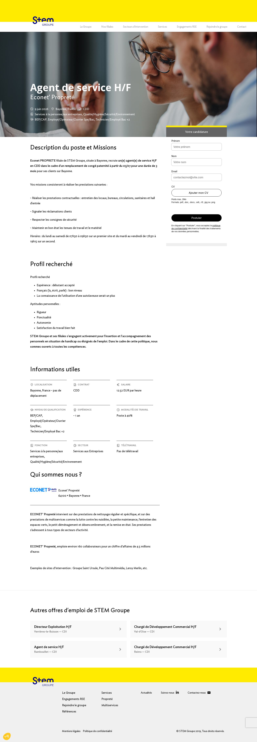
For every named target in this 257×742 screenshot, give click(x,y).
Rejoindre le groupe (217, 26)
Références (69, 711)
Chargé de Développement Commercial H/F (165, 627)
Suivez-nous (167, 692)
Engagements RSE (187, 26)
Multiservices (109, 705)
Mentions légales (71, 731)
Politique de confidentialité (97, 731)
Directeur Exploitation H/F (53, 627)
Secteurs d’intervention (135, 26)
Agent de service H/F (49, 647)
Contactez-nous (197, 692)
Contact (241, 26)
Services (162, 26)
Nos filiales (107, 26)
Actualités (146, 692)
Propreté (107, 699)
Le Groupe (85, 26)
